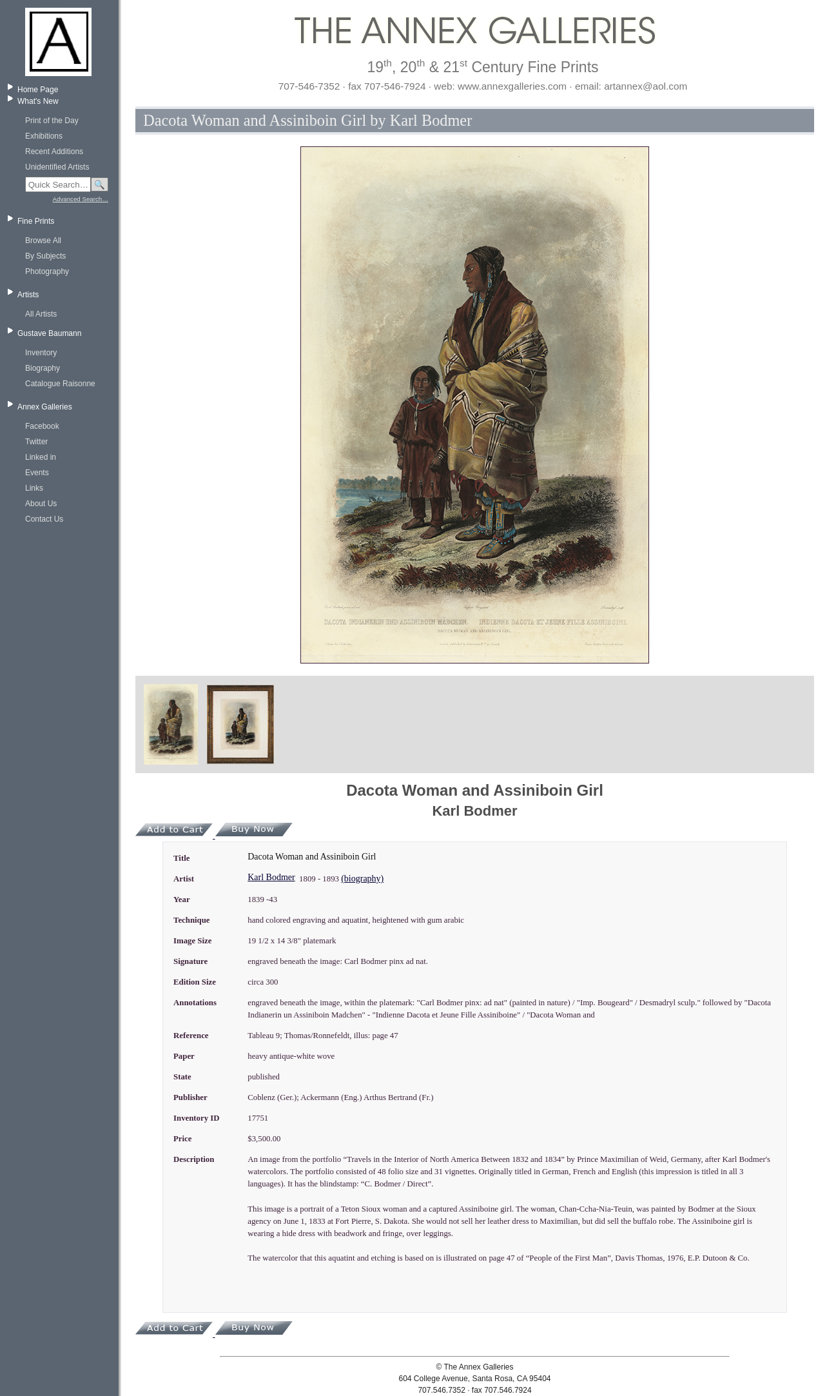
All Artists (41, 314)
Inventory (41, 352)
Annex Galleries (44, 406)
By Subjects (45, 256)
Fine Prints (35, 221)
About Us (41, 503)
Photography (47, 271)
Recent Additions (54, 151)
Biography (42, 368)
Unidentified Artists (57, 167)
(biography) (362, 878)
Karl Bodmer (271, 877)
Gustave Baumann (49, 333)
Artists (28, 294)
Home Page (37, 89)
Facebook (42, 426)
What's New (38, 101)
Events (37, 472)
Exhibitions (44, 136)
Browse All (43, 240)
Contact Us (44, 519)
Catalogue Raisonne (60, 383)
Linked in (40, 457)
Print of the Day (52, 120)
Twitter (36, 441)
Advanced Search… (80, 198)
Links (34, 488)
